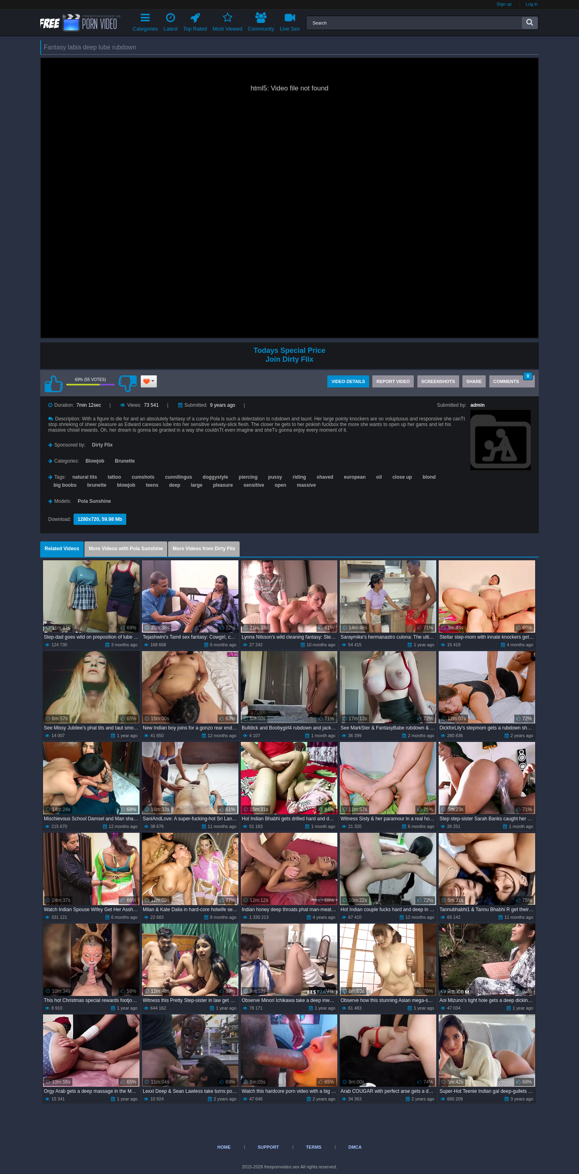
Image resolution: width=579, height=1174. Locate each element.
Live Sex (290, 21)
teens (152, 485)
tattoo (114, 477)
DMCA (354, 1147)
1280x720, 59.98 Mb (100, 519)
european (354, 477)
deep (174, 485)
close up (402, 477)
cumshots (142, 477)
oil (379, 477)
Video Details (348, 381)
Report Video (393, 381)
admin (477, 405)
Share (474, 381)
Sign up (504, 4)
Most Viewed (227, 21)
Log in (532, 4)
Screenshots (438, 381)
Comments (513, 379)
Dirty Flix (102, 445)
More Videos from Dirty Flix (203, 548)
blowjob (126, 485)
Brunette (125, 461)
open (280, 485)
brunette (97, 485)
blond (429, 477)
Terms (314, 1147)
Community (261, 21)
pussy (275, 477)
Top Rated (195, 21)
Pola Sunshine (94, 501)
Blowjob (95, 461)
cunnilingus (178, 477)
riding (299, 477)
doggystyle (215, 477)
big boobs (64, 485)
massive (306, 485)
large (197, 485)
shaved (325, 477)
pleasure (223, 485)
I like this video (53, 383)
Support (268, 1147)
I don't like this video (127, 383)
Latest (171, 21)
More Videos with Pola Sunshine (126, 548)
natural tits (84, 477)
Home (224, 1147)
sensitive (253, 485)
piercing (248, 477)
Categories (145, 21)
